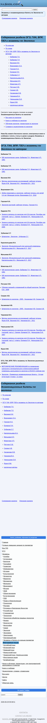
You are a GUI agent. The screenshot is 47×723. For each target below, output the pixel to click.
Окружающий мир (9, 638)
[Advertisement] (16, 28)
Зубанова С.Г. (15, 75)
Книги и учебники (8, 668)
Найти (4, 680)
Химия (5, 628)
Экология (6, 630)
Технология (7, 615)
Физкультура (7, 623)
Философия (7, 625)
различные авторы (16, 105)
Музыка (6, 588)
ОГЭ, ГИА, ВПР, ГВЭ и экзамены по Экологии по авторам (22, 402)
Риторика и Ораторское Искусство (15, 608)
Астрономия (7, 559)
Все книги (5, 674)
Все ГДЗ (5, 548)
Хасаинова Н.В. (15, 93)
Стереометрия (8, 613)
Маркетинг (7, 579)
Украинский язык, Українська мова (15, 655)
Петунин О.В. (15, 87)
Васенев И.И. (15, 63)
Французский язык (9, 652)
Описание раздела (26, 18)
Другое (4, 677)
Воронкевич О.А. (16, 66)
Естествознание (9, 596)
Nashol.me (6, 719)
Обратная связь (8, 683)
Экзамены (5, 554)
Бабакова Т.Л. (15, 60)
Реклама (6, 606)
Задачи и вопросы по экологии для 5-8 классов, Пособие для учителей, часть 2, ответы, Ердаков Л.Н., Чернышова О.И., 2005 (23, 225)
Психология (7, 603)
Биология (6, 561)
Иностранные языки (10, 657)
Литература (7, 576)
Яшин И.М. (14, 102)
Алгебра (6, 556)
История (6, 571)
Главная (5, 542)
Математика (7, 581)
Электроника (8, 635)
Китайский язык (8, 660)
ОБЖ (5, 591)
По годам (9, 48)
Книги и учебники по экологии (16, 120)
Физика (6, 620)
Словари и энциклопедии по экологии (19, 126)
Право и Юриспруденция (12, 601)
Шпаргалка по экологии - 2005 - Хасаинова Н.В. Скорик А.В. (23, 299)
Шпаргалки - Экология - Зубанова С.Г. (15, 236)
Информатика (8, 569)
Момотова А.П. (15, 84)
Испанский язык (9, 647)
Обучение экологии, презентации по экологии (22, 123)
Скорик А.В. (14, 90)
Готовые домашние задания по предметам (17, 545)
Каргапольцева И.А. (17, 78)
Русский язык (8, 611)
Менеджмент (8, 586)
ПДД (5, 598)
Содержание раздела (9, 18)
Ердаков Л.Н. (14, 72)
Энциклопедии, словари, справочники (15, 671)
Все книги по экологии (13, 117)
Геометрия (7, 566)
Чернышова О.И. (16, 99)
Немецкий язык (8, 650)
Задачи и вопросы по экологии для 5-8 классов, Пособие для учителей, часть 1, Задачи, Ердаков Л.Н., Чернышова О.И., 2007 (23, 217)
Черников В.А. (15, 96)
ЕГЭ (3, 551)
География (7, 564)
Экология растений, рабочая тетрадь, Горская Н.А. (20, 205)
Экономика (7, 633)
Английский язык (9, 645)
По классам (10, 45)
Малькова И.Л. (15, 81)
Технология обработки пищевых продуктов (18, 618)
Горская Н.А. (14, 69)
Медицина (7, 583)
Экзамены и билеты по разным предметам (18, 640)
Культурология (8, 574)
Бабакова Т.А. (15, 57)
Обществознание (9, 593)
